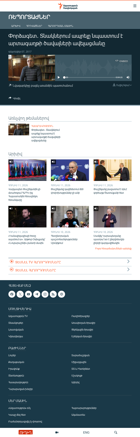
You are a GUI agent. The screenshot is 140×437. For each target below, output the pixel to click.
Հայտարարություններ (83, 407)
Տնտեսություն (16, 375)
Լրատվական (16, 329)
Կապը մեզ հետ (17, 414)
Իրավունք (14, 368)
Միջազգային (78, 361)
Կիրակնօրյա (15, 336)
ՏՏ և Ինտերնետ (80, 368)
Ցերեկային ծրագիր (82, 329)
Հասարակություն (42, 126)
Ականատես (78, 414)
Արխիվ (15, 25)
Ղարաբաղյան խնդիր (20, 388)
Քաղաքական (16, 361)
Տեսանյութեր (15, 322)
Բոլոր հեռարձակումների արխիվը (113, 248)
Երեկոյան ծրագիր (81, 336)
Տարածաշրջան (80, 355)
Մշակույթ (76, 375)
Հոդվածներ (34, 25)
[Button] (14, 99)
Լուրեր (12, 355)
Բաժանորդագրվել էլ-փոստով (25, 421)
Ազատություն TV (18, 316)
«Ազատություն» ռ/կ (19, 407)
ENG (86, 432)
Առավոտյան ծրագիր (83, 322)
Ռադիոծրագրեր (80, 316)
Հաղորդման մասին (60, 25)
